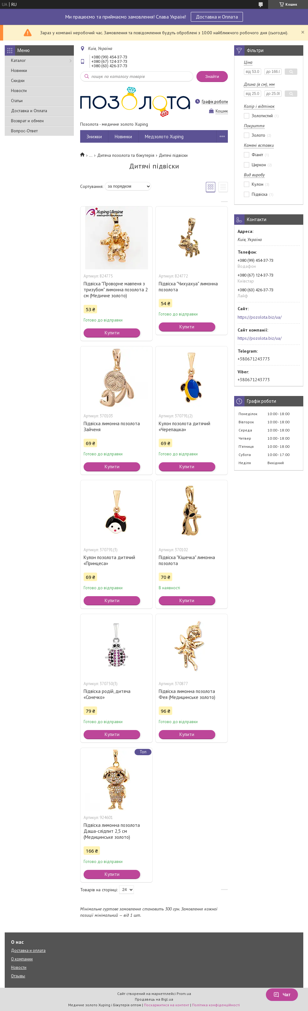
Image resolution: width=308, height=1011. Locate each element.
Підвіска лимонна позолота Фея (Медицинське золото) (187, 694)
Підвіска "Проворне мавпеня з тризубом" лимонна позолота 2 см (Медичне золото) (116, 290)
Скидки (18, 80)
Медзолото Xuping (164, 136)
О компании (22, 959)
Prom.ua (184, 993)
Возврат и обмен (27, 121)
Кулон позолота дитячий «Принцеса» (109, 560)
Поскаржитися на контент (166, 1005)
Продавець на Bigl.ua (154, 999)
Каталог (18, 60)
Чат (281, 994)
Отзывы (18, 976)
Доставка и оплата (28, 950)
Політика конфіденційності (216, 1005)
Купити (112, 333)
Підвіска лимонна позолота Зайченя (112, 426)
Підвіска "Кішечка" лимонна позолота (187, 560)
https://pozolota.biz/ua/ (260, 317)
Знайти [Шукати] (212, 76)
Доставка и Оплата (217, 17)
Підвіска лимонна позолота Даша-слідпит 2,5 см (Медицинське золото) (112, 831)
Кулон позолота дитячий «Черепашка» (184, 426)
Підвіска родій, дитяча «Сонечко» (107, 694)
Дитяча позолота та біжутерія (125, 155)
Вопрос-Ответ (24, 131)
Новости (19, 90)
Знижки (94, 136)
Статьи (17, 100)
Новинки (19, 70)
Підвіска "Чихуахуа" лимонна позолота (188, 287)
